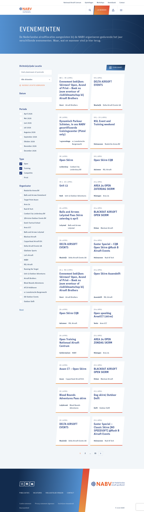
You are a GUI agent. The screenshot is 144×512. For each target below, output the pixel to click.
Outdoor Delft (29, 302)
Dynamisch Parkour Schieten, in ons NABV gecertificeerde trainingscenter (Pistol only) (72, 128)
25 (96, 452)
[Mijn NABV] (113, 10)
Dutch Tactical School (32, 223)
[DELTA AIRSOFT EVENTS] (107, 91)
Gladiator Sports (30, 251)
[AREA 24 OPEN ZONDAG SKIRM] (107, 344)
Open (26, 164)
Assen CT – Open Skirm (72, 369)
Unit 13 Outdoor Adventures (34, 274)
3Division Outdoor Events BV (35, 218)
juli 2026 (27, 128)
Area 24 (27, 204)
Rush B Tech (28, 209)
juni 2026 (28, 123)
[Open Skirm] (73, 163)
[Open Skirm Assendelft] (107, 283)
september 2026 (30, 137)
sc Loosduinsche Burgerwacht (35, 292)
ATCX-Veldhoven (30, 288)
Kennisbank (112, 3)
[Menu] (121, 10)
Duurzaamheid (24, 508)
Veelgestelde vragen (54, 493)
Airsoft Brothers (30, 278)
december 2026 (30, 151)
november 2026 (30, 146)
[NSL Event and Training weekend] (107, 131)
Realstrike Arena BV (31, 191)
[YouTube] (32, 484)
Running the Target (31, 269)
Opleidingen (89, 3)
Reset (21, 310)
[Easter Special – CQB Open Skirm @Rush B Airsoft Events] (107, 249)
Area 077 (27, 228)
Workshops (100, 3)
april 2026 (28, 114)
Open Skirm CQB (103, 160)
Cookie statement (25, 504)
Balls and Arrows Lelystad (34, 232)
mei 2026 (27, 118)
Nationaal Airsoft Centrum (72, 3)
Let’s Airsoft (28, 255)
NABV (26, 260)
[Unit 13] (73, 189)
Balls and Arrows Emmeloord (35, 195)
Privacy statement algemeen (44, 504)
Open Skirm (66, 160)
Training (27, 168)
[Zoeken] (90, 10)
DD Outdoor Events (31, 297)
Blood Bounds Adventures (34, 283)
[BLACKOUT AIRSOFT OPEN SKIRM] (107, 218)
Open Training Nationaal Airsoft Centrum (69, 343)
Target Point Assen (31, 200)
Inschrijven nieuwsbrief (66, 504)
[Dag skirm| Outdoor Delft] (107, 399)
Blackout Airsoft (30, 237)
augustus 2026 (29, 132)
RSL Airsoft (28, 265)
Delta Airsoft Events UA (33, 246)
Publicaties (24, 493)
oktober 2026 (29, 142)
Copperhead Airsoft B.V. (33, 241)
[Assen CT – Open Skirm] (73, 372)
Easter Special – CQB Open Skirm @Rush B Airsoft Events (106, 247)
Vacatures (37, 493)
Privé (26, 178)
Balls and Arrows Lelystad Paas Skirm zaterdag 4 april (71, 215)
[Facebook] (27, 484)
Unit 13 (63, 185)
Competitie (28, 173)
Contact (122, 3)
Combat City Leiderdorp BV (34, 214)
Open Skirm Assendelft (107, 273)
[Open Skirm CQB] (107, 163)
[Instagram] (21, 484)
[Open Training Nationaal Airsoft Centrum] (73, 344)
